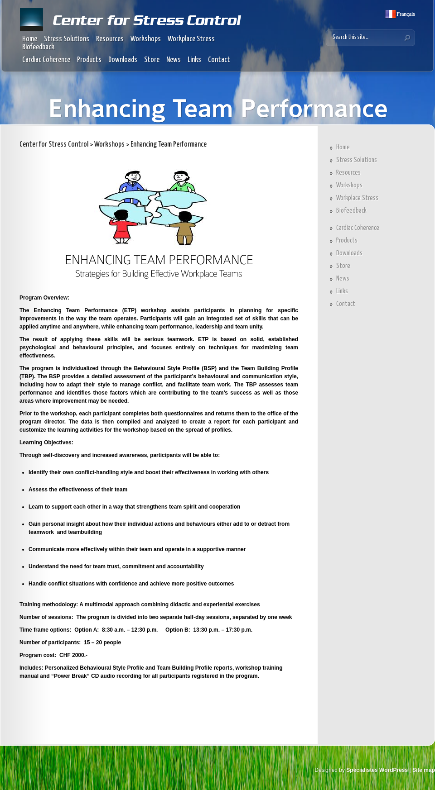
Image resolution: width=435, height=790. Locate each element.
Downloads (122, 60)
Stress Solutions (66, 39)
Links (194, 60)
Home (29, 39)
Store (152, 60)
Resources (110, 39)
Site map (423, 770)
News (173, 60)
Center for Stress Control (53, 144)
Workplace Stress (191, 39)
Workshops (145, 39)
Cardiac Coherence (46, 60)
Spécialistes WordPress (377, 770)
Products (89, 60)
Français (405, 14)
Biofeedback (38, 47)
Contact (219, 60)
